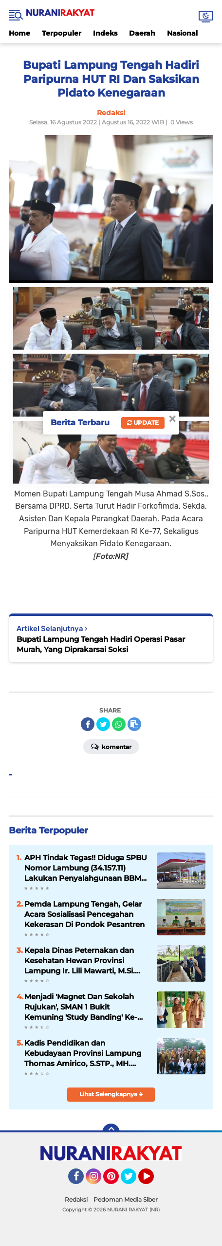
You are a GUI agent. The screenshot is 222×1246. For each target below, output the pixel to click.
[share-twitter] (103, 724)
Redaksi (76, 1199)
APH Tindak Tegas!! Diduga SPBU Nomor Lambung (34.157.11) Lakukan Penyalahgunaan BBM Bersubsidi (85, 868)
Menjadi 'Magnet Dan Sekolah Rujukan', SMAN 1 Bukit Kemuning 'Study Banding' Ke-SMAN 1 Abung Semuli (80, 1007)
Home (19, 33)
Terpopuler (61, 33)
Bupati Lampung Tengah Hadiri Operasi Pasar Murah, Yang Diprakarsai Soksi (101, 644)
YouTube (152, 1180)
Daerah (142, 33)
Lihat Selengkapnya (111, 1094)
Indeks (105, 33)
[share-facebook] (87, 724)
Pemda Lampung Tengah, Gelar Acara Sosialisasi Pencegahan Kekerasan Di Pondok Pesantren (84, 914)
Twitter (133, 1180)
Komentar (111, 746)
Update (143, 422)
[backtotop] (111, 1132)
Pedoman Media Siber (125, 1199)
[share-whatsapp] (119, 724)
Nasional (182, 33)
